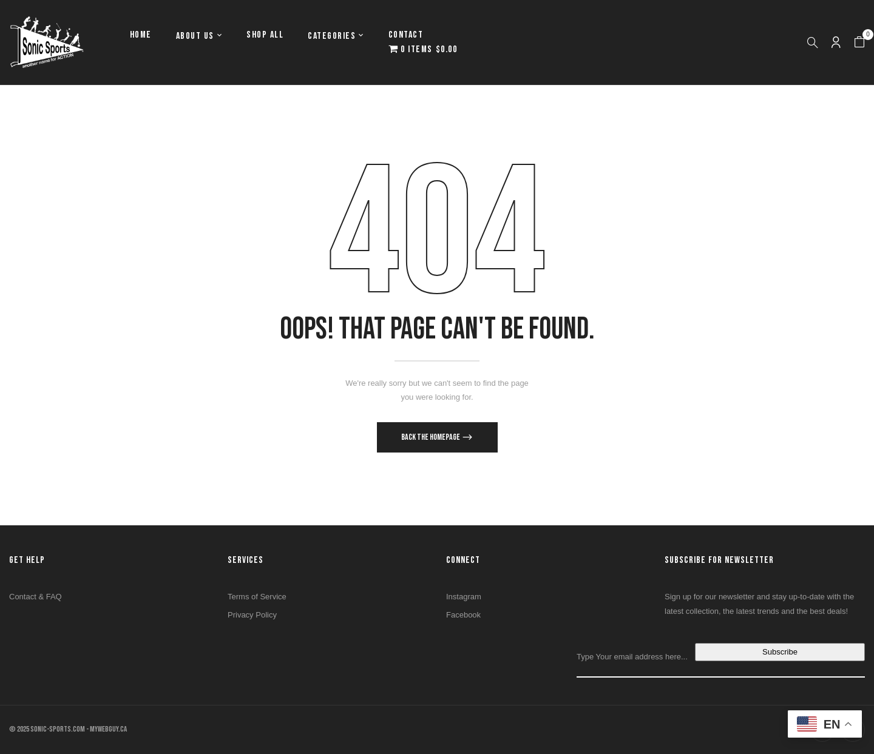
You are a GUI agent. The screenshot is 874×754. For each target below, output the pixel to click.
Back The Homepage (431, 437)
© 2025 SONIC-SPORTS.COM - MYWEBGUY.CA (68, 729)
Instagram (463, 596)
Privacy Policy (252, 614)
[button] (859, 42)
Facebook (463, 614)
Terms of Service (257, 596)
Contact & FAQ (35, 596)
